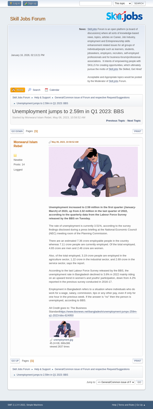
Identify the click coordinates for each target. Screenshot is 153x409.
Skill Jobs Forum (27, 18)
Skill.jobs (92, 29)
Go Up (15, 361)
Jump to (91, 382)
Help (114, 405)
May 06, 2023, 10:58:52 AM (65, 142)
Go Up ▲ (140, 405)
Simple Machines (34, 405)
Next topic (134, 120)
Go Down (17, 131)
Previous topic (115, 120)
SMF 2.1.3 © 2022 (16, 405)
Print (137, 131)
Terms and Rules (126, 405)
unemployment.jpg (61, 339)
